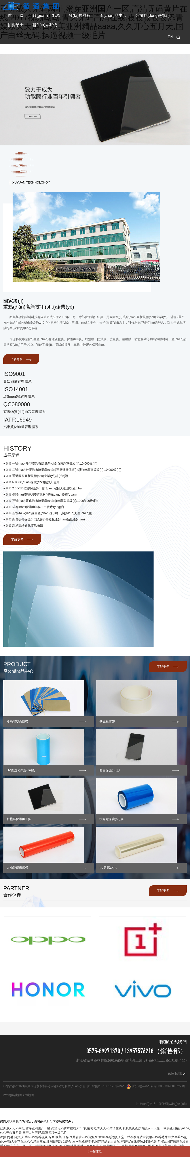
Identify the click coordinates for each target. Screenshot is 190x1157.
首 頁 (16, 15)
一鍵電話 (95, 1151)
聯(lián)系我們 (44, 25)
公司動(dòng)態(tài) (152, 15)
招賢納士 (16, 25)
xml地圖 (28, 1095)
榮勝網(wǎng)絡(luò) (173, 1104)
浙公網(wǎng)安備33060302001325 (156, 1086)
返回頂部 (177, 1073)
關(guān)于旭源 (46, 15)
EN (170, 37)
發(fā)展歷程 (80, 15)
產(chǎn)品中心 (113, 15)
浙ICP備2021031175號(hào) (106, 1086)
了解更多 (21, 359)
